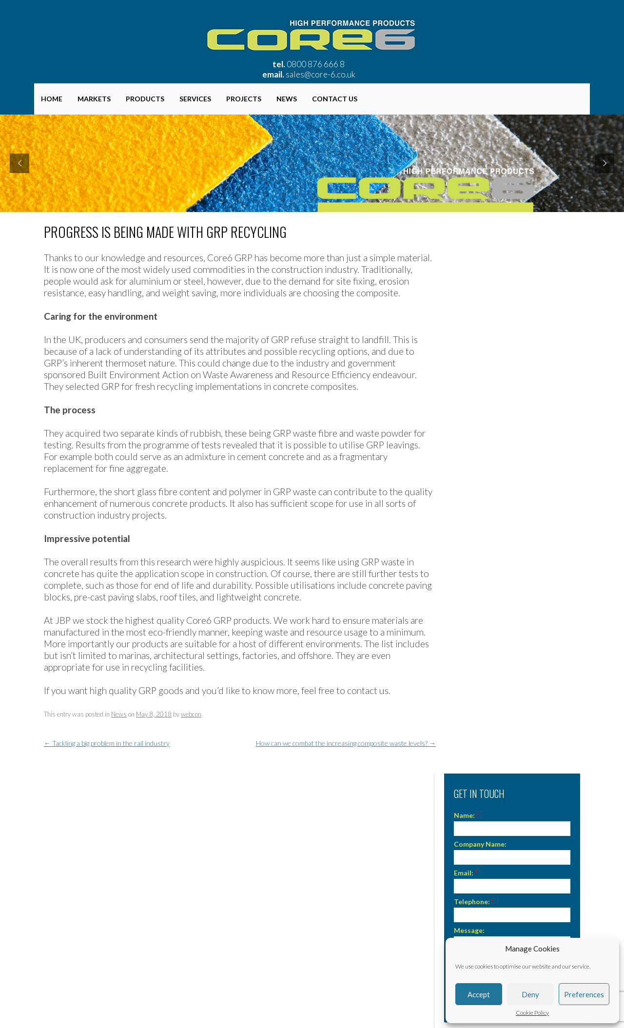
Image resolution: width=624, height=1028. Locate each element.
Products (145, 99)
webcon (191, 714)
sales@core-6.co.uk (320, 74)
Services (195, 99)
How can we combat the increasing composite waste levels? (346, 743)
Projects (243, 99)
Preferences (584, 994)
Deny (530, 994)
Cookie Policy (532, 1013)
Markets (94, 99)
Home (51, 99)
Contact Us (334, 99)
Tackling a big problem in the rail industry (107, 743)
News (286, 99)
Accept (479, 994)
